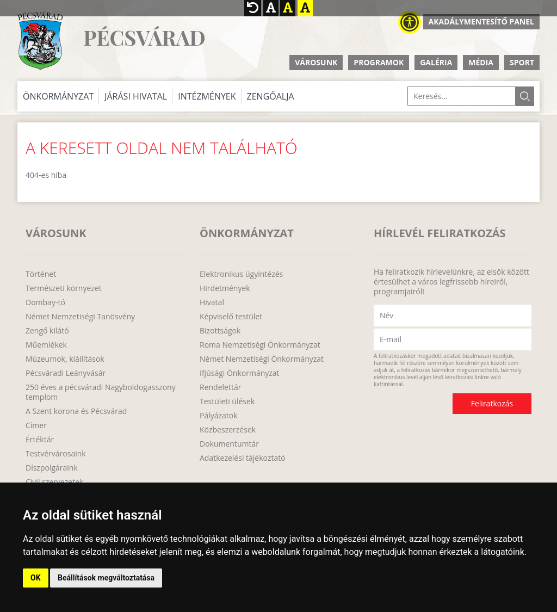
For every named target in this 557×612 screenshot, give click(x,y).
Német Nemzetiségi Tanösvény (80, 317)
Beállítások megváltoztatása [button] (106, 577)
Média (480, 62)
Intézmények (207, 96)
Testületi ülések (227, 401)
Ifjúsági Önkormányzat (240, 373)
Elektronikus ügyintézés (241, 274)
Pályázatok (219, 416)
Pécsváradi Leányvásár (66, 373)
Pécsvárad (144, 37)
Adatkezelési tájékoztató (243, 458)
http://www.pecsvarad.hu (40, 40)
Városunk (316, 62)
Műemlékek (46, 345)
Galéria (436, 62)
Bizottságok (220, 331)
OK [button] (35, 577)
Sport (522, 62)
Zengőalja (270, 96)
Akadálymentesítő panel (481, 21)
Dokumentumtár (229, 444)
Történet (41, 274)
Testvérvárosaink (56, 454)
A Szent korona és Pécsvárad (76, 411)
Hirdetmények (225, 288)
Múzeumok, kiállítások (65, 359)
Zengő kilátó (47, 331)
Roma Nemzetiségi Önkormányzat (260, 345)
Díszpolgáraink (52, 468)
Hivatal (212, 302)
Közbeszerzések (228, 430)
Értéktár (40, 439)
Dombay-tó (45, 302)
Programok (379, 62)
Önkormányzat (58, 96)
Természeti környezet (64, 288)
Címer (36, 425)
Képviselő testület (231, 317)
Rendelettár (220, 387)
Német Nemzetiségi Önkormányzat (262, 359)
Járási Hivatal (135, 96)
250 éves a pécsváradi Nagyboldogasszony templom (101, 392)
